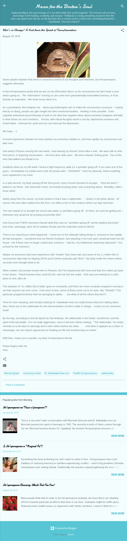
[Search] (122, 7)
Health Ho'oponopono (85, 373)
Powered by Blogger (63, 528)
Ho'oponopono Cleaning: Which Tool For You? (29, 485)
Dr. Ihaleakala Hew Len (57, 373)
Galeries (70, 535)
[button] (122, 30)
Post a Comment (15, 384)
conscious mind (32, 373)
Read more (117, 435)
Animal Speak (11, 373)
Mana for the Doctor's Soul (63, 6)
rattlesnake (107, 373)
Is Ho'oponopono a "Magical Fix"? (22, 446)
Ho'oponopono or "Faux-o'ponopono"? (25, 407)
